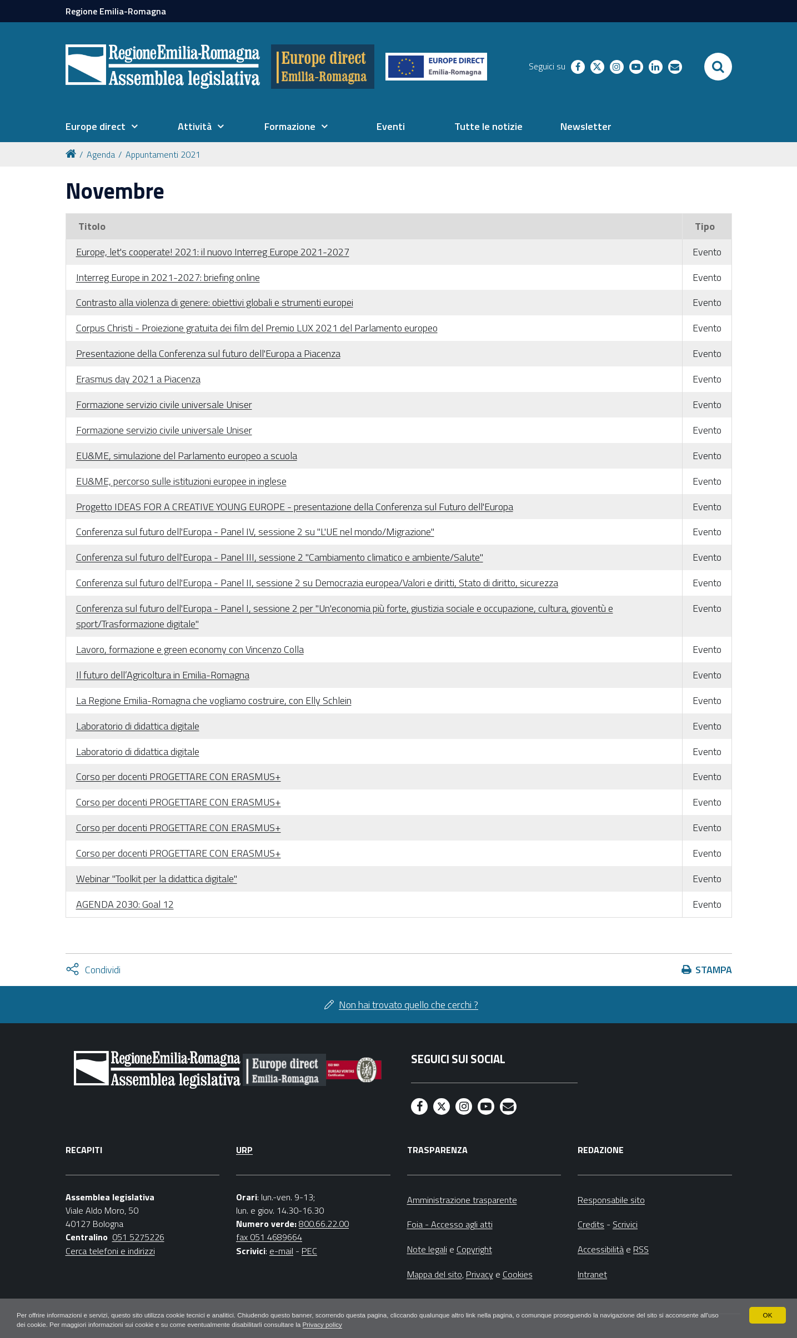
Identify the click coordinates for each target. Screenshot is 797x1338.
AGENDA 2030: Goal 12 (125, 904)
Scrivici (625, 1224)
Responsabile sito (611, 1199)
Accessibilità (601, 1249)
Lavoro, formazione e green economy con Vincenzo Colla (190, 649)
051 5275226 (138, 1237)
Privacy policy (350, 1325)
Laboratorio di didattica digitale (137, 725)
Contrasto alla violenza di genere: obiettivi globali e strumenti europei (214, 302)
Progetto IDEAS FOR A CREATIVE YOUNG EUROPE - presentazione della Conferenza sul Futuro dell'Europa (294, 506)
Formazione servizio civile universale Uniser (164, 404)
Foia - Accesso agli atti (450, 1224)
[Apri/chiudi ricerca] (718, 67)
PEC (309, 1250)
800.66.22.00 (324, 1223)
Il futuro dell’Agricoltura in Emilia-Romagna (162, 674)
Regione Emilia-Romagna (116, 11)
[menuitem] (102, 127)
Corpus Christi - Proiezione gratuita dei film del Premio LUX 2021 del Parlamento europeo (257, 327)
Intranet (592, 1274)
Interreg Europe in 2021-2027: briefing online (168, 277)
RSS (641, 1249)
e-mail (281, 1250)
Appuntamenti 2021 (163, 154)
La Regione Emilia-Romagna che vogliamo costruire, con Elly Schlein (214, 700)
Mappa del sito (434, 1274)
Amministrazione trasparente (462, 1199)
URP (244, 1149)
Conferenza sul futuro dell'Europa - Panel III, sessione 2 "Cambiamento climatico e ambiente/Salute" (279, 557)
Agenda (101, 154)
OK (767, 1315)
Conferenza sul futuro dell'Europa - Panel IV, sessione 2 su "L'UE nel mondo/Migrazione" (255, 531)
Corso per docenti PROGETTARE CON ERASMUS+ (178, 776)
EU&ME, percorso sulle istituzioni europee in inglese (181, 481)
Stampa (713, 969)
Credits (591, 1224)
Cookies (518, 1274)
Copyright (474, 1249)
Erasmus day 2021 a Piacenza (138, 378)
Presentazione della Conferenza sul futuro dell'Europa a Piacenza (208, 353)
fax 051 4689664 (269, 1237)
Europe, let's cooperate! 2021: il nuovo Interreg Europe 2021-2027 (212, 251)
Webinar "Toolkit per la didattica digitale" (156, 878)
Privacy (479, 1274)
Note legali (427, 1249)
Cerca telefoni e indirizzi (110, 1250)
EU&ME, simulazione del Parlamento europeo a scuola (186, 455)
